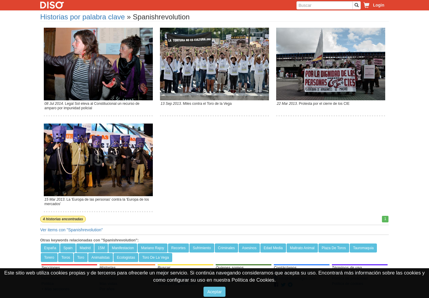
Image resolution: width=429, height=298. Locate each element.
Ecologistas (126, 257)
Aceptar (214, 291)
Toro (80, 257)
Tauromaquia (363, 248)
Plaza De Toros (334, 248)
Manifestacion (123, 248)
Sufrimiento (202, 248)
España (50, 248)
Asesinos (249, 248)
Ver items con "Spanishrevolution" (71, 229)
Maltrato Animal (302, 248)
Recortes (178, 248)
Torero (49, 257)
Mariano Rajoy (152, 248)
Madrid (85, 248)
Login (378, 5)
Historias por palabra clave (82, 17)
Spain (68, 248)
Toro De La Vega (155, 257)
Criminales (226, 248)
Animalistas (100, 257)
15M (101, 248)
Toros (65, 257)
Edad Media (273, 248)
